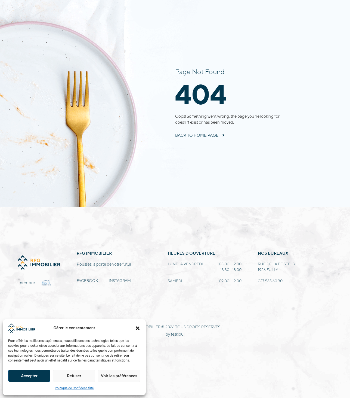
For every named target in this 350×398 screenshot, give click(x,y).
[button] (137, 328)
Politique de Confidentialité (74, 388)
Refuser (74, 375)
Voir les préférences (119, 375)
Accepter (29, 375)
